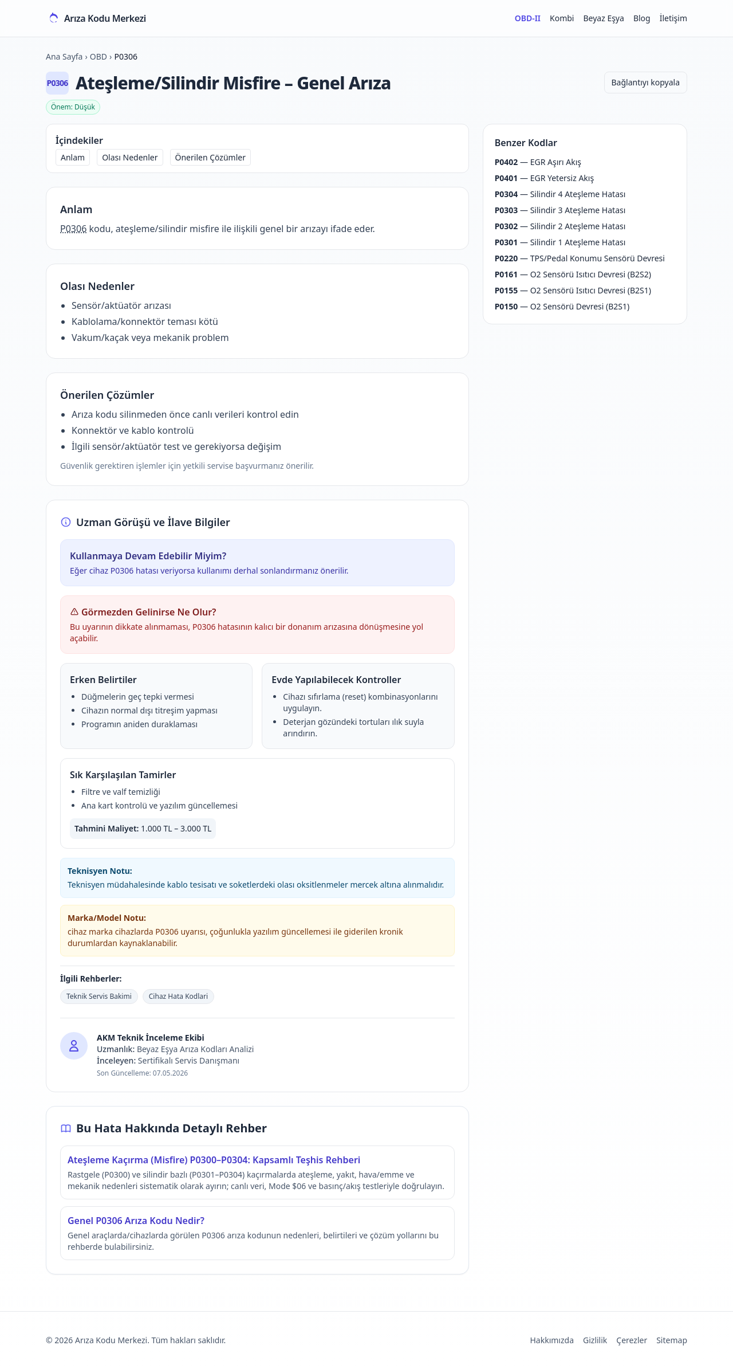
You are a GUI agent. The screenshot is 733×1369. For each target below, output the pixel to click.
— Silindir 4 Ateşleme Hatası (560, 194)
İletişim (673, 18)
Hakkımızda (552, 1340)
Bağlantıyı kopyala (646, 82)
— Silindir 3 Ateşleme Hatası (560, 210)
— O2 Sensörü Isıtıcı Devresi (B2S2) (573, 274)
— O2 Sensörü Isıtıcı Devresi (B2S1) (573, 290)
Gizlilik (595, 1340)
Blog (642, 18)
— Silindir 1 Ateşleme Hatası (560, 242)
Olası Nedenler (129, 157)
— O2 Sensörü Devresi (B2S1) (562, 306)
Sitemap (671, 1340)
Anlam (73, 157)
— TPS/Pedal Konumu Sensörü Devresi (580, 258)
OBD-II (528, 18)
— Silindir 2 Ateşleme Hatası (560, 226)
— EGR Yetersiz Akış (544, 177)
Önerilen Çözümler (210, 157)
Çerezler (631, 1340)
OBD (98, 56)
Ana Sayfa (64, 56)
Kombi (562, 18)
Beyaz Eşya (603, 18)
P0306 (73, 228)
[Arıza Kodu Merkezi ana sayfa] (96, 18)
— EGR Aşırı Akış (538, 161)
